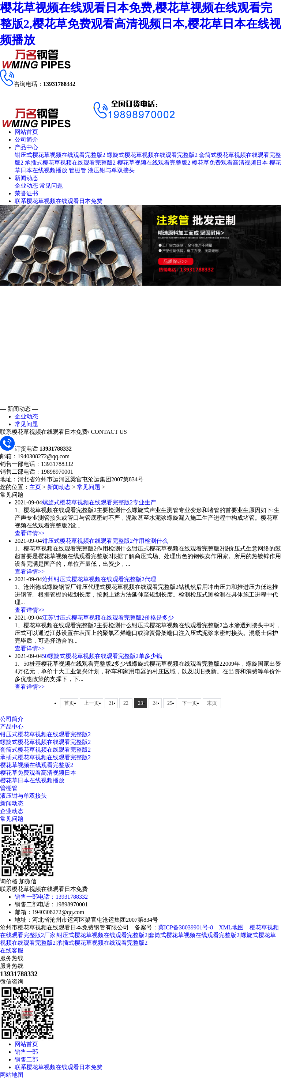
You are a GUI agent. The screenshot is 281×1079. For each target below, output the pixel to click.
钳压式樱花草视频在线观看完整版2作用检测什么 (105, 541)
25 (169, 703)
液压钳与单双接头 (111, 170)
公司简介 (26, 139)
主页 (35, 487)
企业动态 (26, 186)
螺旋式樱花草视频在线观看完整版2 (152, 155)
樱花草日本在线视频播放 (32, 780)
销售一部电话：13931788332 (51, 897)
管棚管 (77, 170)
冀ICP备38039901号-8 (185, 927)
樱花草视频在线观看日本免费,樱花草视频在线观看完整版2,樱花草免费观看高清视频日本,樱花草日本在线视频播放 (140, 23)
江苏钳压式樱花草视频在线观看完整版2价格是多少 (108, 617)
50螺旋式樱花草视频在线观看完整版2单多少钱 (102, 656)
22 (125, 703)
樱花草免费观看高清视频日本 (230, 162)
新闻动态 (26, 178)
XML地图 (231, 927)
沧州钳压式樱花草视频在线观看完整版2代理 (99, 579)
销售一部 (26, 1052)
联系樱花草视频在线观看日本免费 (58, 201)
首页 (69, 703)
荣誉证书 (26, 193)
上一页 (91, 703)
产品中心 (26, 147)
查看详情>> (30, 533)
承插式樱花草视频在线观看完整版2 (70, 162)
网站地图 (11, 1075)
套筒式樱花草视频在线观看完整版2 (45, 750)
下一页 (189, 703)
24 (155, 703)
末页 (212, 703)
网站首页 (26, 132)
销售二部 (26, 1059)
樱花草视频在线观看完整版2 (153, 162)
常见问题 (51, 186)
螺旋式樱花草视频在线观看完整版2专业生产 (99, 502)
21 (111, 703)
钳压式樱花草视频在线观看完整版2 (60, 155)
